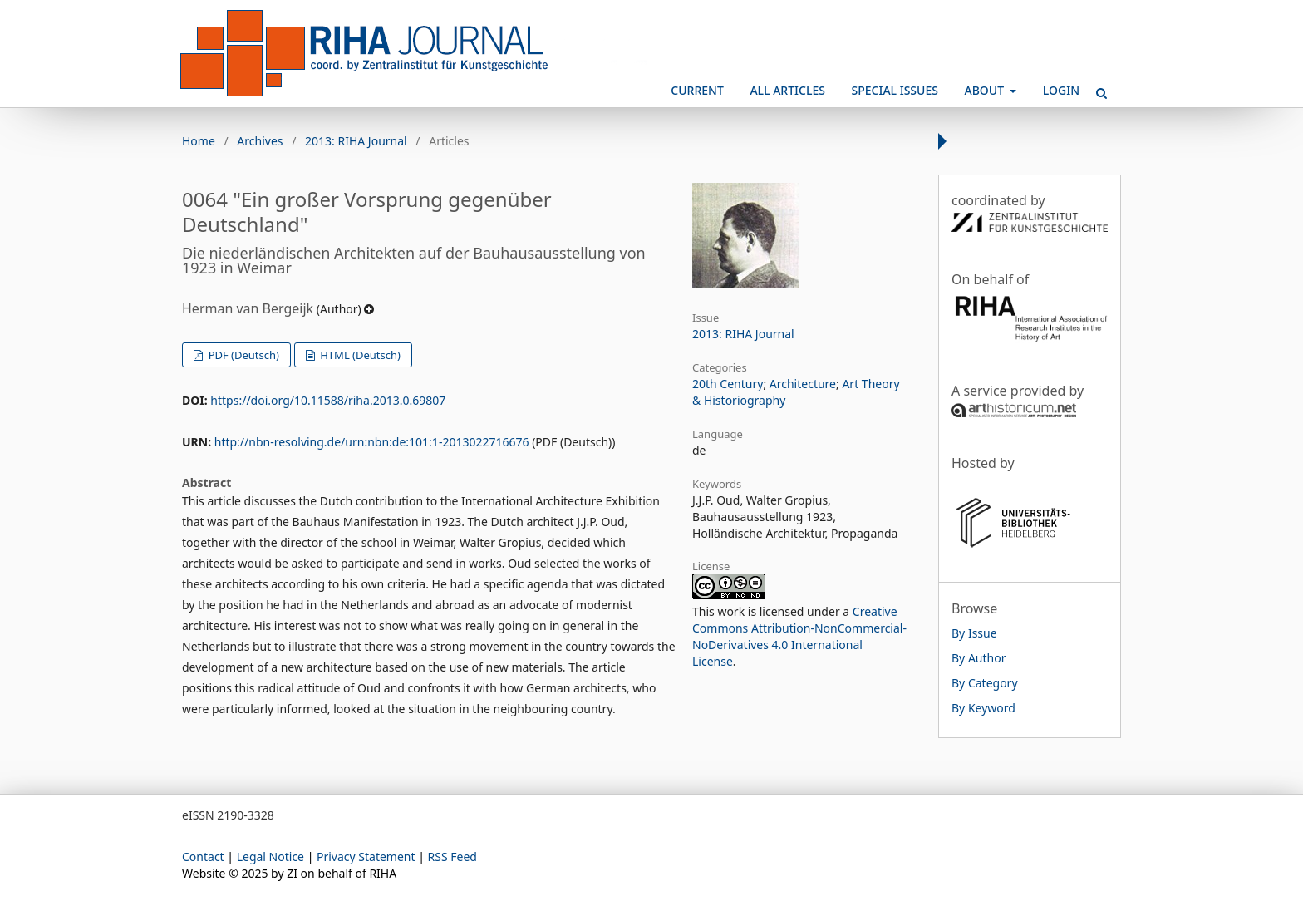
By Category (984, 683)
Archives (260, 141)
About (986, 90)
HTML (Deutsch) (359, 354)
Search (1096, 86)
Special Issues (895, 90)
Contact (203, 856)
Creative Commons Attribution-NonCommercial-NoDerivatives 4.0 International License (799, 636)
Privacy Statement (366, 856)
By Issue (974, 633)
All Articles (787, 90)
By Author (978, 658)
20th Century (727, 383)
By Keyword (983, 708)
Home (198, 141)
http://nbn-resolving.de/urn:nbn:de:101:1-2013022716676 (371, 442)
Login (1061, 90)
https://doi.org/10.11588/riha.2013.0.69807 (327, 400)
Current (697, 90)
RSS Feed (452, 856)
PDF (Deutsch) (242, 354)
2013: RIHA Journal (356, 141)
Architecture (803, 383)
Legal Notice (270, 856)
